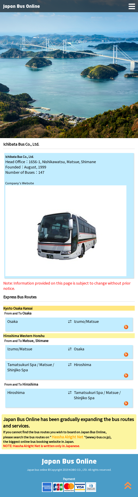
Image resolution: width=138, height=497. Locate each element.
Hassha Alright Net (68, 436)
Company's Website (19, 183)
